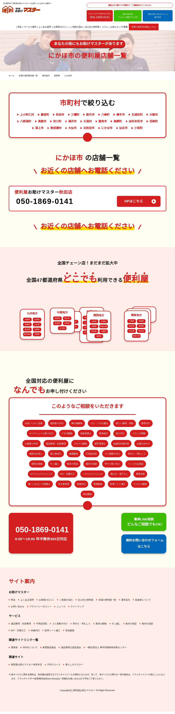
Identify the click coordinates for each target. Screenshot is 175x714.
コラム (105, 27)
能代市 (90, 114)
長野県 (91, 331)
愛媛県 (74, 398)
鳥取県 (57, 327)
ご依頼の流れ (76, 27)
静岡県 (87, 326)
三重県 (103, 395)
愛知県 (96, 321)
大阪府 (94, 385)
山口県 (62, 336)
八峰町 (105, 114)
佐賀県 (36, 349)
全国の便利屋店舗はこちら (143, 27)
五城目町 (136, 114)
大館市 (153, 114)
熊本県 (27, 358)
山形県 (143, 348)
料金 (20, 27)
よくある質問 (45, 27)
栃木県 (131, 385)
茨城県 (141, 380)
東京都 (141, 390)
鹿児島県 (27, 363)
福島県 (133, 348)
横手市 (120, 114)
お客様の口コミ (61, 27)
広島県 (67, 331)
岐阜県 (87, 321)
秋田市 (60, 114)
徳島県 (74, 393)
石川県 (87, 317)
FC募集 (124, 27)
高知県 (64, 398)
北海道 (143, 302)
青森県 (133, 338)
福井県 (96, 317)
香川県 (64, 393)
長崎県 (27, 353)
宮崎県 (36, 358)
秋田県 (143, 338)
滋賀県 (98, 400)
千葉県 (131, 380)
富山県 (96, 312)
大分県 (36, 353)
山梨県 (96, 326)
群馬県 (141, 385)
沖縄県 (36, 363)
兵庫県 (94, 390)
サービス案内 (30, 27)
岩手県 (133, 343)
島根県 (57, 331)
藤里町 (45, 114)
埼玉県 (131, 390)
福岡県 (27, 349)
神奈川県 (136, 395)
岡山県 (67, 327)
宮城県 (143, 343)
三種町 (75, 114)
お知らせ (115, 27)
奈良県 (94, 395)
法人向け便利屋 (92, 27)
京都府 (103, 385)
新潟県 (87, 312)
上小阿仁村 (28, 114)
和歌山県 (103, 390)
